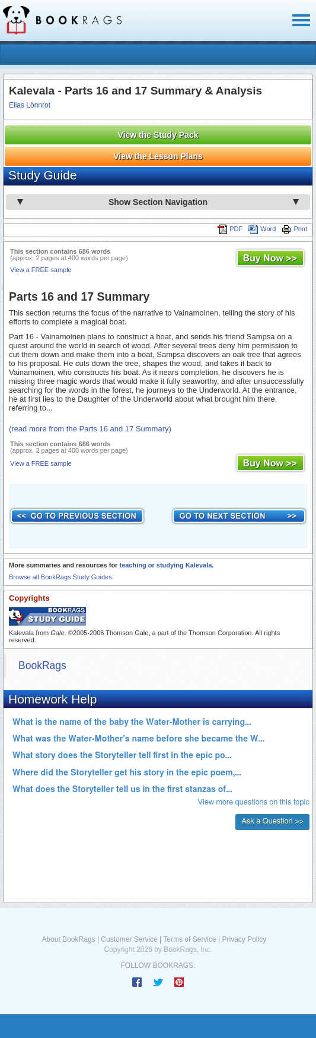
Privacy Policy (244, 939)
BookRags (42, 665)
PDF (230, 228)
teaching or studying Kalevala (165, 565)
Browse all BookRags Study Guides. (61, 576)
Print (294, 228)
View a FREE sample (41, 269)
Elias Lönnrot (29, 105)
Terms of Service (189, 939)
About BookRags (68, 939)
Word (262, 228)
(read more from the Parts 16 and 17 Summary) (90, 428)
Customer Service (129, 939)
